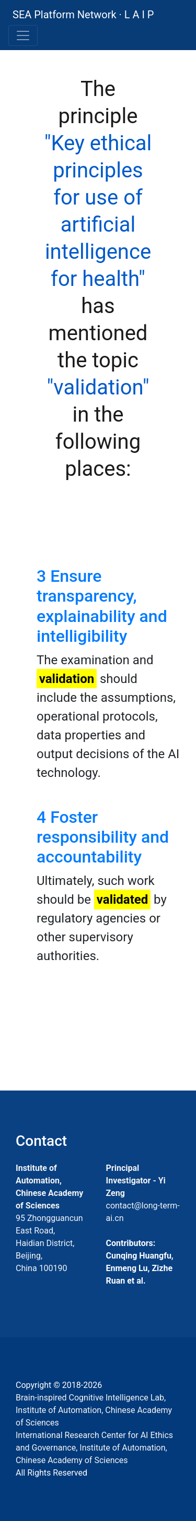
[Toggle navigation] (23, 35)
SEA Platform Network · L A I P (83, 14)
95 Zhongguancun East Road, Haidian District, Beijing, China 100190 (49, 1243)
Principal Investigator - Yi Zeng (136, 1180)
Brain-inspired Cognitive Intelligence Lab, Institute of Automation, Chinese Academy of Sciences (94, 1410)
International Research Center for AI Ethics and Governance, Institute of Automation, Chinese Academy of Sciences (94, 1447)
